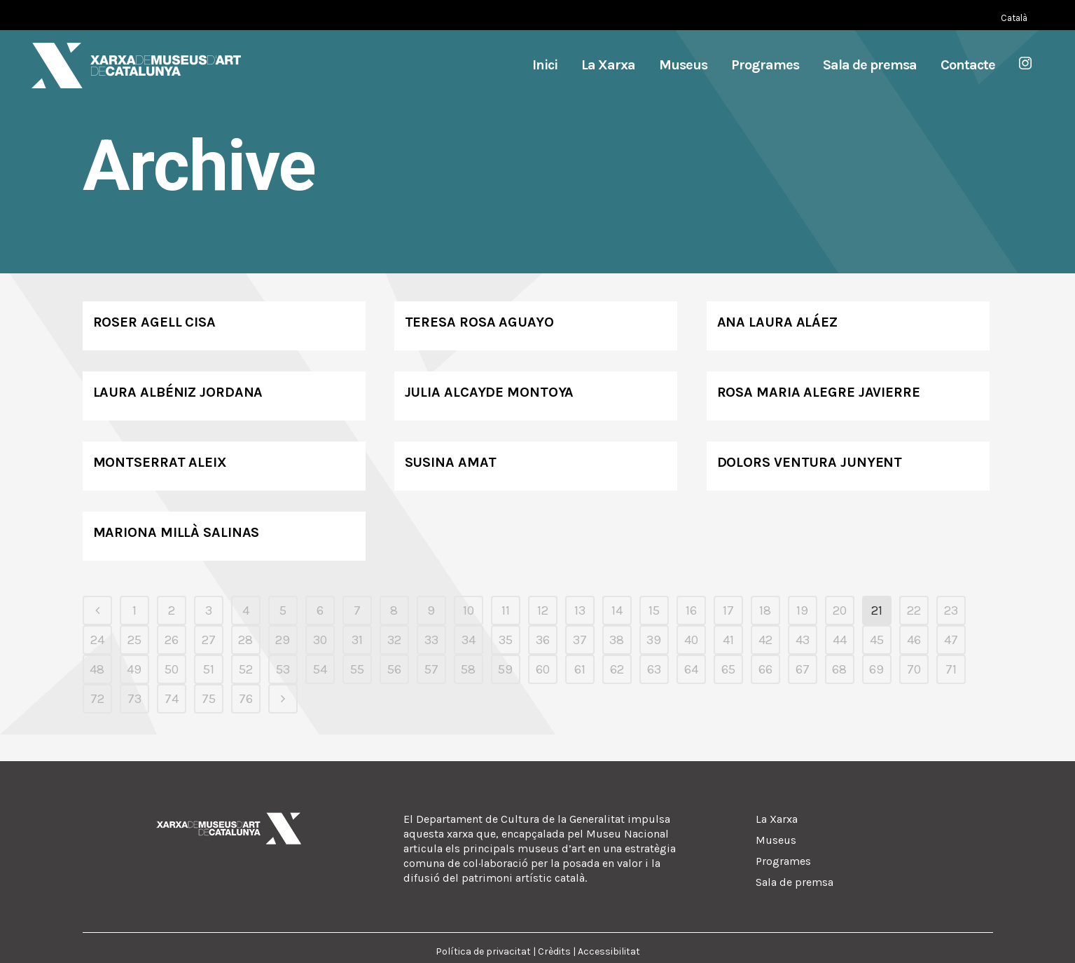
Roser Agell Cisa (154, 322)
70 (914, 669)
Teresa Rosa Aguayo (479, 322)
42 (765, 640)
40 (691, 640)
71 (951, 669)
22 (914, 610)
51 (208, 669)
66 (765, 669)
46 (914, 640)
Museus (776, 840)
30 (320, 640)
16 (691, 610)
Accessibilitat (609, 951)
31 (357, 640)
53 (283, 669)
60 (543, 669)
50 (172, 669)
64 (691, 669)
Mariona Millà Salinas (176, 532)
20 (840, 610)
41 (728, 640)
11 (505, 610)
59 (505, 669)
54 (320, 669)
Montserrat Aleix (160, 462)
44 (840, 640)
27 (209, 640)
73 (134, 698)
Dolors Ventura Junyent (810, 462)
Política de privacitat (483, 951)
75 (209, 698)
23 (951, 610)
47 (951, 640)
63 (654, 669)
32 (394, 640)
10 (468, 610)
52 (246, 669)
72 (97, 698)
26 (172, 640)
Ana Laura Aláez (777, 322)
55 (357, 669)
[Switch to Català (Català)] (1014, 18)
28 (245, 640)
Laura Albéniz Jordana (178, 392)
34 (469, 640)
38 (616, 640)
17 (728, 610)
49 (134, 669)
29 (282, 640)
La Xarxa (777, 819)
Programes (783, 861)
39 (653, 640)
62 (617, 669)
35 (506, 640)
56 (394, 669)
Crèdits (554, 951)
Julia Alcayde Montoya (489, 392)
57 (431, 669)
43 (803, 640)
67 (803, 669)
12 (542, 610)
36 (543, 640)
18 (765, 610)
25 (134, 640)
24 (97, 640)
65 (728, 669)
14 (617, 610)
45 (877, 640)
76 (246, 698)
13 (579, 610)
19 (802, 610)
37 (580, 640)
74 (172, 698)
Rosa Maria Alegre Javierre (818, 392)
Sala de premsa (794, 882)
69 (876, 669)
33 (431, 640)
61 (579, 669)
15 (654, 610)
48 (97, 669)
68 (839, 669)
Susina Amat (451, 462)
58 (468, 669)
